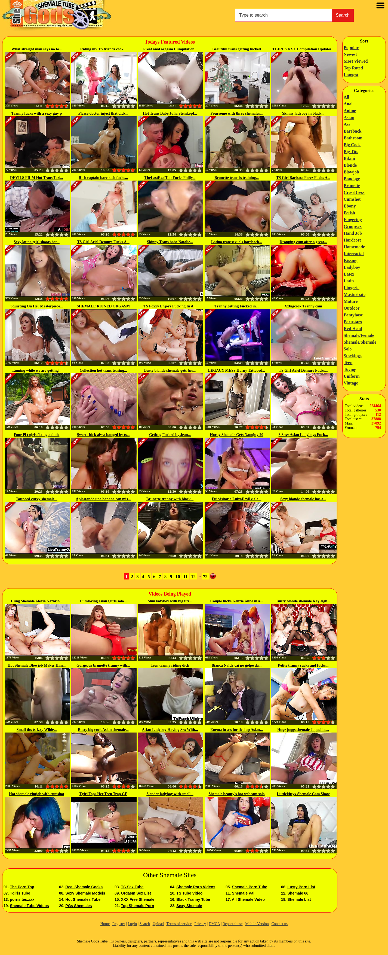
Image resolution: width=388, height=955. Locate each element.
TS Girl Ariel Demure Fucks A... (103, 242)
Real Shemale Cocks (84, 887)
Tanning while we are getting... (36, 370)
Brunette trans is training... (236, 178)
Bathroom (353, 138)
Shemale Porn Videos (195, 887)
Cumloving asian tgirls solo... (103, 601)
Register (118, 924)
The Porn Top (22, 887)
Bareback (352, 131)
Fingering (353, 219)
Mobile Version (257, 924)
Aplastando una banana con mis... (103, 499)
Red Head (353, 328)
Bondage (352, 178)
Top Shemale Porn (137, 906)
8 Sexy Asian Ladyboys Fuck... (303, 435)
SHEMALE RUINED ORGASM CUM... (103, 306)
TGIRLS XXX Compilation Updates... (303, 49)
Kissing (351, 260)
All (346, 97)
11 (185, 576)
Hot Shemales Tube (82, 899)
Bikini (349, 158)
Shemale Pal (243, 893)
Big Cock (352, 144)
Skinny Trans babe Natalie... (170, 242)
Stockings (353, 355)
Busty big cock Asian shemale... (103, 730)
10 (177, 576)
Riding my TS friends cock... (103, 49)
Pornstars (353, 321)
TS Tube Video (189, 893)
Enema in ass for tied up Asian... (236, 730)
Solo (348, 349)
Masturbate (354, 294)
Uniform (352, 376)
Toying (350, 369)
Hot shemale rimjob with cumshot (36, 794)
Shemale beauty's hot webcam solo (236, 794)
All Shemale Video (248, 899)
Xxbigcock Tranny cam (303, 306)
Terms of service (179, 924)
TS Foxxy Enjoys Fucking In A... (169, 306)
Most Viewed (356, 61)
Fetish (349, 212)
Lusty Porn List (301, 887)
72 (205, 576)
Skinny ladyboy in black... (303, 113)
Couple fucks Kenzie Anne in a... (236, 601)
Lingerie (351, 287)
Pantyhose (353, 315)
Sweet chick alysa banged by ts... (103, 435)
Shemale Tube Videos (29, 906)
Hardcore (352, 240)
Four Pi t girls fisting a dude (37, 435)
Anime (350, 110)
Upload (158, 924)
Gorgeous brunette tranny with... (103, 665)
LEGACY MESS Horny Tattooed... (236, 370)
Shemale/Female (359, 335)
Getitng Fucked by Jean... (170, 435)
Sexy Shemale (189, 906)
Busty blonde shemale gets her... (170, 370)
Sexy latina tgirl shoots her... (37, 242)
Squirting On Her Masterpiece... (36, 306)
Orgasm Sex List (136, 893)
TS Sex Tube (132, 887)
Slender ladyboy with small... (169, 794)
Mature (351, 301)
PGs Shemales (78, 906)
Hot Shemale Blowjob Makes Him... (37, 665)
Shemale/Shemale (360, 342)
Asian (349, 117)
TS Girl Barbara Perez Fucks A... (303, 178)
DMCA (214, 924)
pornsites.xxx (22, 899)
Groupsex (353, 226)
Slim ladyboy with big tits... (170, 601)
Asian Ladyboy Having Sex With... (170, 730)
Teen (348, 362)
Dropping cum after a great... (303, 242)
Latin (349, 281)
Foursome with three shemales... (237, 113)
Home (105, 924)
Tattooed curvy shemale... (36, 499)
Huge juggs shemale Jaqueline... (303, 730)
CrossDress (354, 192)
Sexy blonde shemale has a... (303, 499)
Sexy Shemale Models (85, 893)
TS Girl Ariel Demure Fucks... (303, 370)
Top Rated (353, 68)
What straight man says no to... (36, 49)
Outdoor (352, 308)
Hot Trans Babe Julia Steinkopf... (170, 113)
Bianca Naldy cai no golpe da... (237, 665)
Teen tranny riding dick (170, 665)
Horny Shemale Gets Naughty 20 (236, 435)
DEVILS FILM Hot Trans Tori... (36, 178)
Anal (348, 104)
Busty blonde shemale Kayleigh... (303, 601)
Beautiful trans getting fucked (236, 49)
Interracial (354, 253)
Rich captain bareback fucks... (103, 178)
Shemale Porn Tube (249, 887)
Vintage (351, 383)
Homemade (354, 247)
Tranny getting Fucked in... (236, 306)
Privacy (200, 924)
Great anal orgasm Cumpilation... (170, 49)
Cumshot (352, 199)
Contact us (280, 924)
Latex (349, 274)
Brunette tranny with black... (169, 499)
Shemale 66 (297, 893)
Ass (347, 124)
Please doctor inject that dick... (103, 113)
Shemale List (299, 899)
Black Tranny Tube (193, 899)
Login (132, 924)
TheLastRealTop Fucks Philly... (169, 178)
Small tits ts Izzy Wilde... (37, 730)
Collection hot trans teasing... (103, 370)
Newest (350, 54)
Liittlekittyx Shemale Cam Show (303, 794)
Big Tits (351, 151)
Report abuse (232, 924)
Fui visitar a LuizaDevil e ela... (236, 499)
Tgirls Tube (20, 893)
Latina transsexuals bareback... (236, 242)
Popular (351, 47)
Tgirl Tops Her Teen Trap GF (103, 794)
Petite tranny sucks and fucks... (303, 665)
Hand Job (353, 233)
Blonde (350, 165)
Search (343, 15)
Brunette (352, 185)
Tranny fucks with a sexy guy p (36, 113)
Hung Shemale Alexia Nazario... (37, 601)
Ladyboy (352, 267)
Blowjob (351, 172)
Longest (351, 74)
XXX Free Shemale (137, 899)
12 (193, 576)
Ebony (350, 206)
